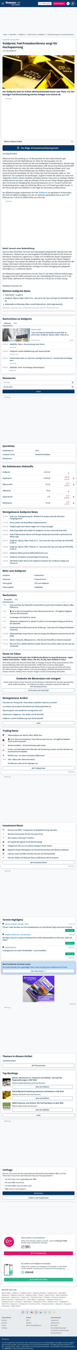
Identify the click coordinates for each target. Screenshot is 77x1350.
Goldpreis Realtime (39, 1293)
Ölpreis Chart (49, 1295)
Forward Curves (9, 454)
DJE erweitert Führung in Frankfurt (21, 838)
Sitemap (4, 1328)
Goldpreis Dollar (31, 1295)
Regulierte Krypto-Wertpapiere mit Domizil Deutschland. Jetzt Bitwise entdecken (38, 850)
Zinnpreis (18, 1302)
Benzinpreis (6, 1297)
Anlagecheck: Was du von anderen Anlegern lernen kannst (30, 846)
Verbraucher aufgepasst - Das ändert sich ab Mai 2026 (23, 714)
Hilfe (27, 1320)
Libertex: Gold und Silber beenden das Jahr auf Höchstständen (31, 854)
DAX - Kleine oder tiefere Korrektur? (21, 759)
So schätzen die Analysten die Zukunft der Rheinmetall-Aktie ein (27, 706)
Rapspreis (14, 1304)
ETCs (37, 450)
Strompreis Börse (48, 1304)
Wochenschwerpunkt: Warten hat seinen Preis (25, 834)
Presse (4, 1325)
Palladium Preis (53, 1302)
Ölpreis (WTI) (7, 484)
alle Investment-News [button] (38, 862)
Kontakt (4, 1320)
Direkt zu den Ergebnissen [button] (39, 1198)
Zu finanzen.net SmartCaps (38, 690)
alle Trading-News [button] (38, 768)
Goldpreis (22, 34)
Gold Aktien (62, 1293)
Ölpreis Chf (25, 1297)
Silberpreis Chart (36, 1297)
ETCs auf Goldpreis (41, 583)
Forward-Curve (40, 579)
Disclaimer (54, 1325)
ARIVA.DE (7, 1348)
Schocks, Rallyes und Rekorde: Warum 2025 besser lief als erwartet (33, 858)
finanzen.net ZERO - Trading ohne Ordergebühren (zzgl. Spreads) (32, 830)
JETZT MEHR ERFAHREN (38, 1279)
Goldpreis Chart (26, 1293)
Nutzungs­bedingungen (58, 1328)
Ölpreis (42, 273)
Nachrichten (39, 575)
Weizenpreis (7, 503)
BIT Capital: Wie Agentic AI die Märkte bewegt (25, 842)
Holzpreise (59, 1304)
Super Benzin (8, 497)
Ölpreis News (6, 1293)
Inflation (15, 178)
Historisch (6, 579)
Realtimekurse (8, 450)
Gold (67, 195)
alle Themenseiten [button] (38, 1065)
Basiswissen (7, 458)
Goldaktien (38, 587)
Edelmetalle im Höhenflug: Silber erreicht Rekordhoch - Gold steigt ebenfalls (34, 304)
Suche (38, 391)
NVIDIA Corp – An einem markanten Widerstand (26, 755)
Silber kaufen (15, 1306)
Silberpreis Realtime (58, 1297)
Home (5, 34)
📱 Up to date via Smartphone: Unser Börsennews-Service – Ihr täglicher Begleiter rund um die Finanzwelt (39, 740)
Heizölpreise (23, 1304)
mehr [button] (38, 723)
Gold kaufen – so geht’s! (14, 295)
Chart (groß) (7, 583)
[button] (45, 3)
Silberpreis (7, 490)
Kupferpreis (7, 478)
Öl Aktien (47, 1297)
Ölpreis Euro (15, 1297)
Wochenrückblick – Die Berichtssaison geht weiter (27, 745)
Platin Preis (5, 1304)
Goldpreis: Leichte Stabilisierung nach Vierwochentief (23, 718)
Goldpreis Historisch (17, 1295)
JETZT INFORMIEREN (38, 1253)
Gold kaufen (6, 1306)
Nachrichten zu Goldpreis (36, 34)
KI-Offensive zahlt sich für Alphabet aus (23, 763)
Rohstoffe (13, 34)
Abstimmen (38, 1193)
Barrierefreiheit (56, 1333)
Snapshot (6, 575)
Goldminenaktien (9, 1061)
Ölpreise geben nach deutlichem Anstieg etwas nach (22, 710)
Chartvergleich (8, 587)
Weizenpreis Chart (40, 1302)
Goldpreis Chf (52, 1293)
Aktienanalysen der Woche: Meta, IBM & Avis (25, 735)
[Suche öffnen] (68, 3)
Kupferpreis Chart (8, 1302)
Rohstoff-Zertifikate (42, 454)
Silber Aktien (31, 1299)
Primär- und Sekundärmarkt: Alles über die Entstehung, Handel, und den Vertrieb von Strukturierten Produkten (40, 750)
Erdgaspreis (64, 1302)
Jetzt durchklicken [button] (42, 1087)
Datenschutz (55, 1323)
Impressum (54, 1320)
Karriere (4, 1323)
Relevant (7, 323)
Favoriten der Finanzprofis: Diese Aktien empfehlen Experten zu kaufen (30, 702)
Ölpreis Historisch (8, 1299)
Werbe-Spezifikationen (33, 1325)
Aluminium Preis (34, 1304)
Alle (15, 323)
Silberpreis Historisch (54, 1299)
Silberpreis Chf (20, 1299)
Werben (28, 1323)
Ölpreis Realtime (61, 1295)
